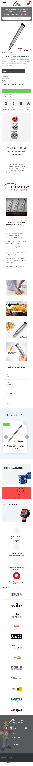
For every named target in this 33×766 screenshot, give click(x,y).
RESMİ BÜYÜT (7, 52)
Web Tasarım (11, 762)
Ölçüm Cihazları (16, 737)
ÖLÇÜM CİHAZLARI (23, 10)
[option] (16, 438)
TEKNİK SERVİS (15, 14)
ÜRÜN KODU (5, 76)
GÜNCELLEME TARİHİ (7, 94)
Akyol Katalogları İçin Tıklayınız (16, 583)
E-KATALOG (24, 14)
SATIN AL (6, 14)
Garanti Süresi (5, 78)
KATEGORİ (4, 82)
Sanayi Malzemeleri (16, 741)
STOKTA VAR (6, 424)
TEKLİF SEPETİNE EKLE (12, 71)
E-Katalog (16, 744)
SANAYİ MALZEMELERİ (10, 10)
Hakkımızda (16, 734)
